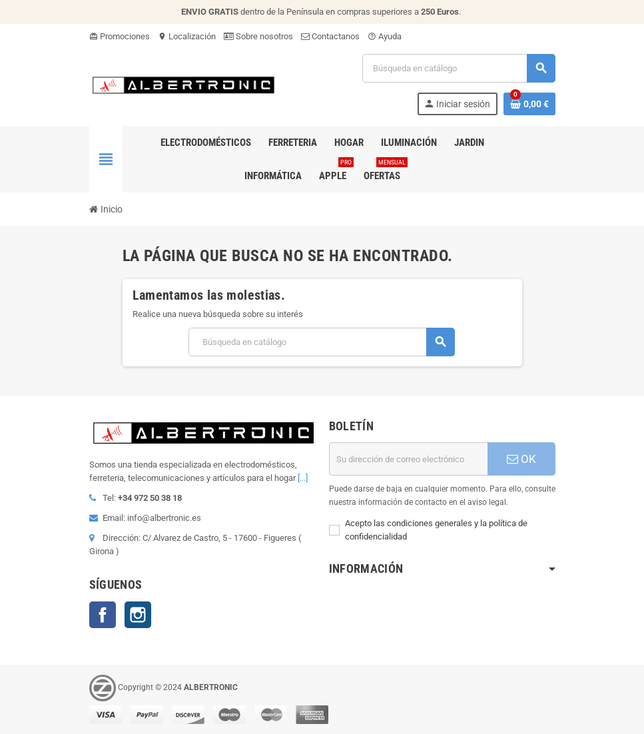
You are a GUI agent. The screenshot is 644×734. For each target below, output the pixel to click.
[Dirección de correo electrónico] (408, 459)
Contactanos (330, 36)
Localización (187, 36)
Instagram (138, 614)
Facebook (102, 614)
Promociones (119, 36)
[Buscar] (458, 68)
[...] (303, 478)
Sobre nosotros (258, 36)
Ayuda (385, 36)
